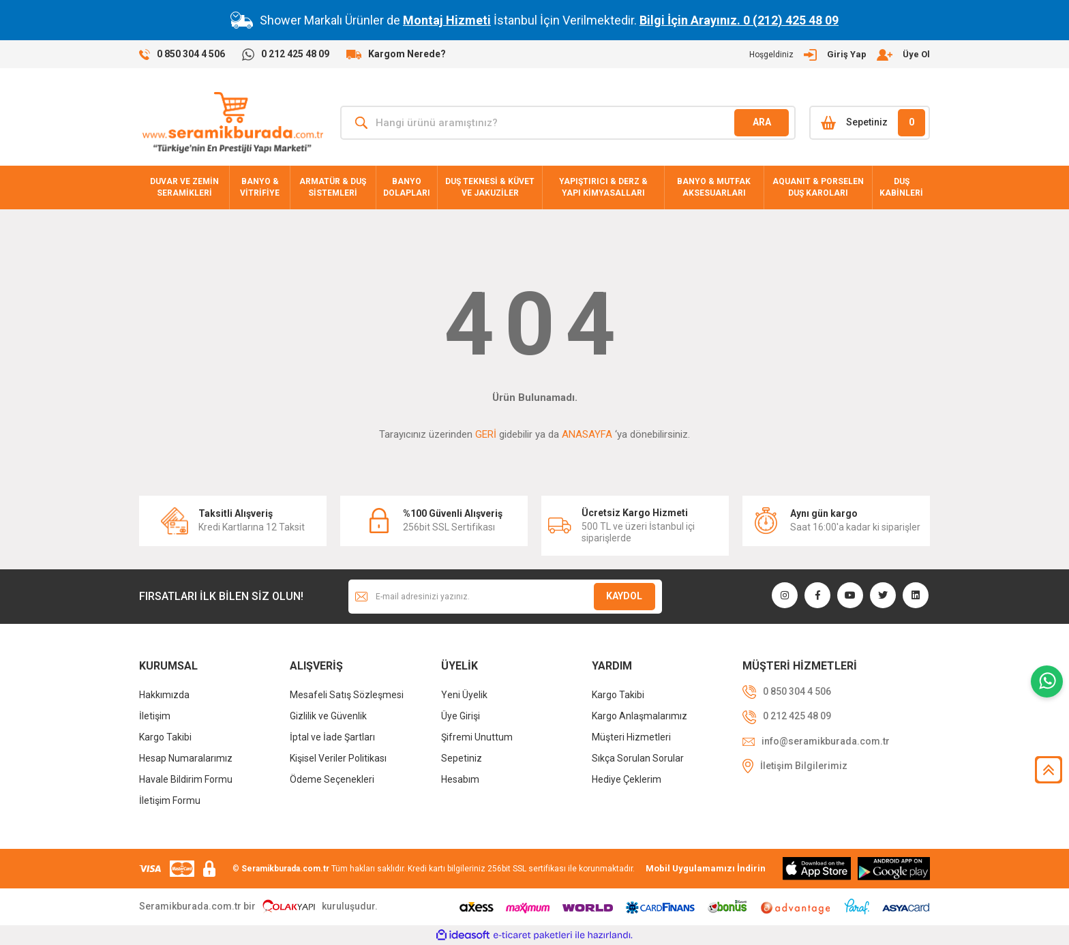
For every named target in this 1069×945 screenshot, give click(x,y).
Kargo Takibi (165, 737)
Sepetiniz (461, 758)
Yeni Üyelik (464, 694)
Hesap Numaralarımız (185, 758)
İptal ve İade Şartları (332, 737)
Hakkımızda (164, 694)
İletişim (154, 715)
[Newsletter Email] (505, 597)
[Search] (568, 123)
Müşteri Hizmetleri (631, 737)
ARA (762, 122)
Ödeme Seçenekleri (332, 779)
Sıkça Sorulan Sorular (638, 758)
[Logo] (232, 122)
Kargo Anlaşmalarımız (639, 715)
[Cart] (869, 123)
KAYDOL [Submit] (624, 595)
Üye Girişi (460, 715)
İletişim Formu (169, 800)
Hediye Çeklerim (626, 779)
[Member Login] (839, 54)
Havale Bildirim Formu (185, 779)
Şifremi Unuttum (477, 737)
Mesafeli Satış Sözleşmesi (347, 694)
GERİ (485, 434)
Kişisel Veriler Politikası (338, 758)
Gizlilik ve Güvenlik (328, 715)
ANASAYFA (587, 434)
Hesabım (460, 779)
